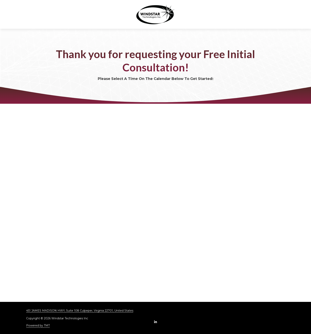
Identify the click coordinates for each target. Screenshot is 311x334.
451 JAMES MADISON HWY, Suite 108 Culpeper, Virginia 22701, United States (79, 310)
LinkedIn (155, 322)
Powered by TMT (38, 325)
